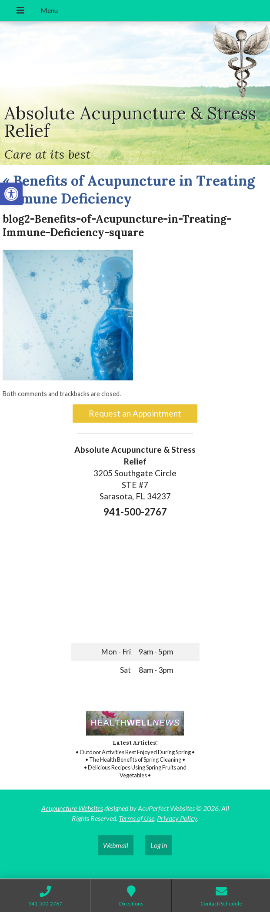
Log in (158, 845)
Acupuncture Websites (72, 808)
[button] (11, 194)
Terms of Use (136, 818)
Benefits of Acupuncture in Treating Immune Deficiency (129, 190)
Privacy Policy (177, 818)
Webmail (115, 845)
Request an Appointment (135, 413)
